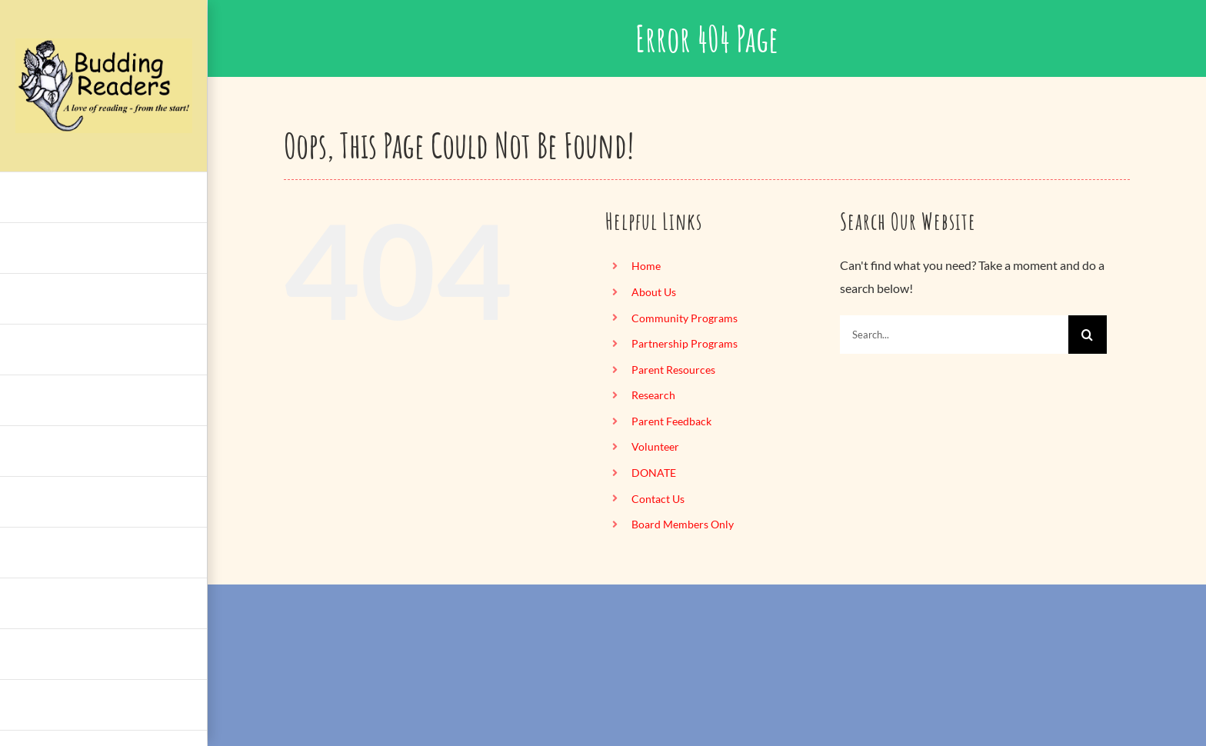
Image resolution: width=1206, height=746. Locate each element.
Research (653, 394)
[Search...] (954, 334)
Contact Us (658, 498)
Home (646, 265)
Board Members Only (682, 524)
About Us (653, 291)
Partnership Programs (684, 343)
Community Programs (684, 318)
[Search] (1087, 334)
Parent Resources (673, 369)
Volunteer (655, 446)
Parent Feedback (671, 421)
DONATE (653, 472)
